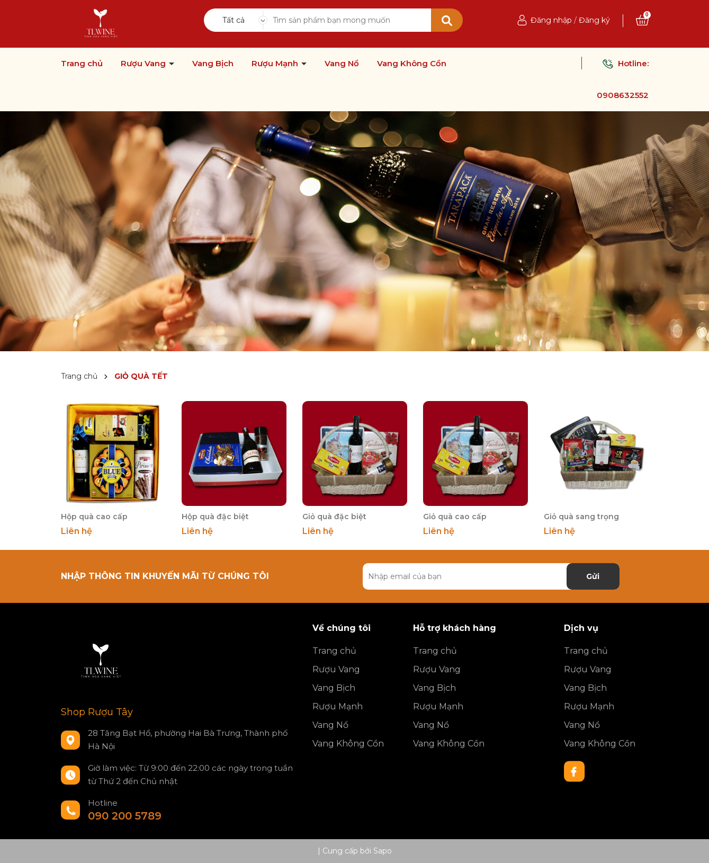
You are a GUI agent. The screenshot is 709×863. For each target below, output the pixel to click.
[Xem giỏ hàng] (642, 20)
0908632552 (623, 95)
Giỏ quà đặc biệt (334, 516)
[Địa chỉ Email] (491, 576)
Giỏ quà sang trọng (581, 516)
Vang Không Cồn (411, 63)
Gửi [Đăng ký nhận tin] (592, 576)
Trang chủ (82, 63)
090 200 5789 (124, 815)
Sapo (382, 851)
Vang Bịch (213, 63)
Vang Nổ (342, 63)
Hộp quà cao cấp (94, 516)
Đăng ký (594, 20)
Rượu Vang (144, 63)
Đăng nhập (551, 20)
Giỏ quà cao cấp (455, 516)
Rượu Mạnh (276, 63)
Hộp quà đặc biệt (215, 516)
